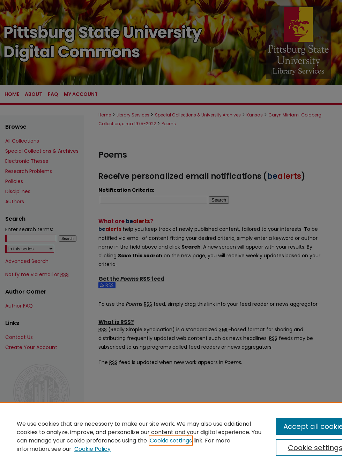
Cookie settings (171, 441)
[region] (171, 436)
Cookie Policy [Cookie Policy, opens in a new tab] (92, 449)
